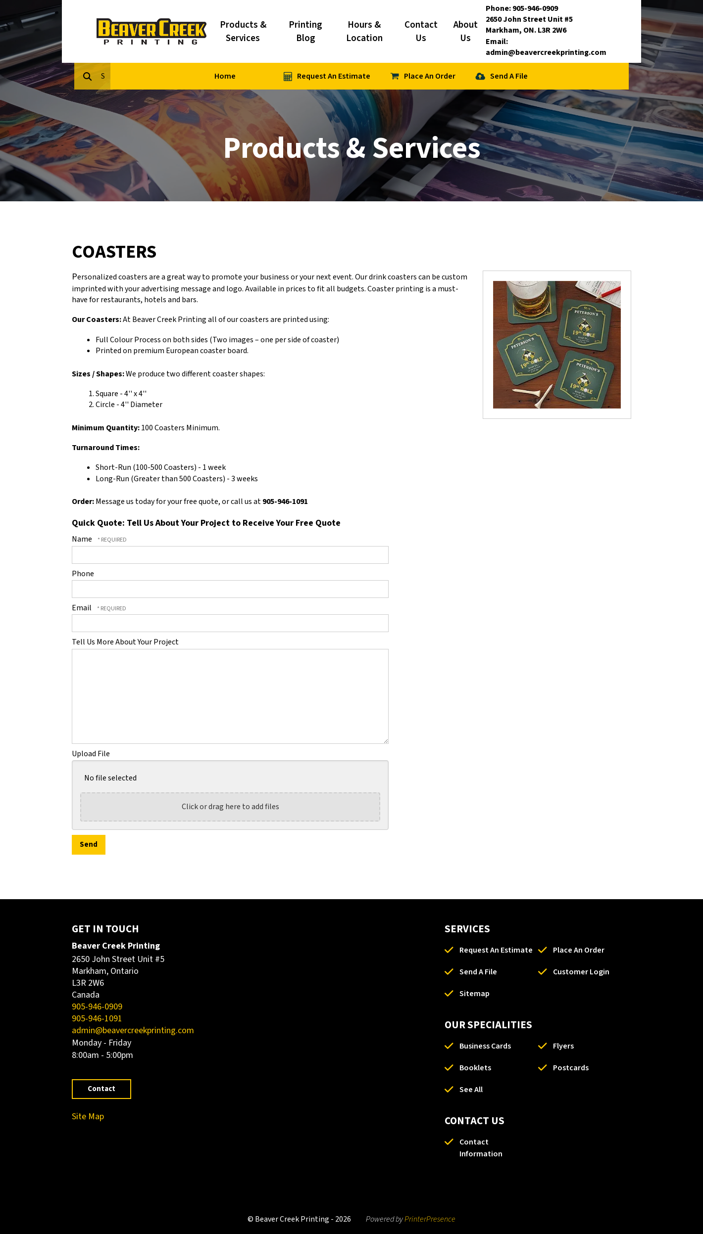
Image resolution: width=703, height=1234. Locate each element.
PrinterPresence (429, 1219)
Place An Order (475, 76)
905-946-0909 (97, 1007)
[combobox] (152, 76)
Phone (83, 573)
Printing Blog (305, 31)
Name (83, 539)
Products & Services (243, 31)
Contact (101, 1089)
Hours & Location (364, 31)
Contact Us (421, 31)
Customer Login (581, 971)
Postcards (571, 1067)
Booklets (475, 1067)
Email (82, 607)
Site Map (88, 1116)
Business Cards (485, 1046)
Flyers (563, 1046)
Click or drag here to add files (230, 806)
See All (471, 1089)
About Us (465, 31)
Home (270, 76)
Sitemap (474, 993)
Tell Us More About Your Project (125, 642)
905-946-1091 (97, 1018)
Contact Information (480, 1148)
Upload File (91, 753)
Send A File (554, 76)
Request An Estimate (378, 76)
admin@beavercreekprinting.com (133, 1030)
